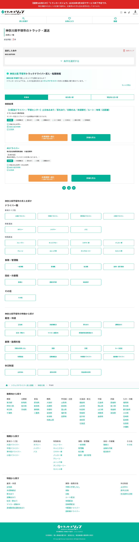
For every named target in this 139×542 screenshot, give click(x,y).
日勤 (85, 348)
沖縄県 (126, 426)
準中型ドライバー (86, 216)
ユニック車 (53, 251)
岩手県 (82, 416)
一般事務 (20, 267)
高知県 (113, 413)
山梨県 (64, 402)
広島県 (100, 402)
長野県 (64, 416)
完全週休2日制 (86, 372)
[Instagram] (121, 12)
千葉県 (9, 413)
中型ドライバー (53, 216)
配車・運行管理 (119, 267)
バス (85, 229)
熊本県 (126, 406)
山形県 (82, 406)
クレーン (20, 251)
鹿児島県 (126, 409)
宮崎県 (126, 416)
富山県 (64, 409)
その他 (20, 298)
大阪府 (49, 402)
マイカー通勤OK (53, 333)
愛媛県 (113, 402)
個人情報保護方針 (60, 535)
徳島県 (113, 409)
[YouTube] (125, 12)
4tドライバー (13, 148)
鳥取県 (100, 413)
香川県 (113, 406)
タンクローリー (86, 251)
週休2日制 (53, 372)
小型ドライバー (119, 216)
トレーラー (20, 243)
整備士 (20, 282)
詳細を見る (91, 137)
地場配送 (20, 357)
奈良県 (49, 416)
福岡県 (126, 402)
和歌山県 (50, 420)
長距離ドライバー (118, 357)
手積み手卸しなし (20, 348)
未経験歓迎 (53, 325)
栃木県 (24, 406)
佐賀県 (126, 423)
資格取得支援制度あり (86, 333)
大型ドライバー (20, 216)
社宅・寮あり (20, 333)
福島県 (82, 402)
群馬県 (24, 402)
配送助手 (86, 282)
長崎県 (126, 420)
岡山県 (100, 406)
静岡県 (36, 409)
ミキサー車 (85, 243)
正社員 (11, 129)
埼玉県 (9, 409)
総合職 (86, 267)
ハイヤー (53, 229)
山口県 (100, 409)
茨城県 (24, 409)
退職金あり (118, 325)
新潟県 (64, 406)
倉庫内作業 (53, 282)
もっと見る (126, 85)
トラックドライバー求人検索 (22, 385)
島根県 (100, 416)
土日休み (20, 372)
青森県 (82, 420)
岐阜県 (36, 406)
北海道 (82, 423)
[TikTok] (129, 12)
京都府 (49, 409)
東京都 (9, 402)
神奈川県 (41, 385)
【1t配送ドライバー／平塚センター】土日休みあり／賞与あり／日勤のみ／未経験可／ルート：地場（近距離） (59, 109)
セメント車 (118, 251)
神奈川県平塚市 (14, 127)
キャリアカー (53, 243)
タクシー (20, 229)
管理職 (53, 267)
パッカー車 (118, 243)
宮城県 (82, 413)
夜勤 (53, 348)
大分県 (126, 413)
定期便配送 (53, 357)
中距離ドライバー (86, 357)
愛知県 (36, 402)
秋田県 (82, 409)
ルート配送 (118, 348)
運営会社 (71, 535)
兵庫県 (49, 406)
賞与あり (86, 325)
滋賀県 (49, 413)
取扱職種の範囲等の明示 (84, 535)
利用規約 (49, 535)
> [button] (73, 187)
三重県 (36, 413)
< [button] (64, 187)
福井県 (64, 413)
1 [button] (69, 187)
